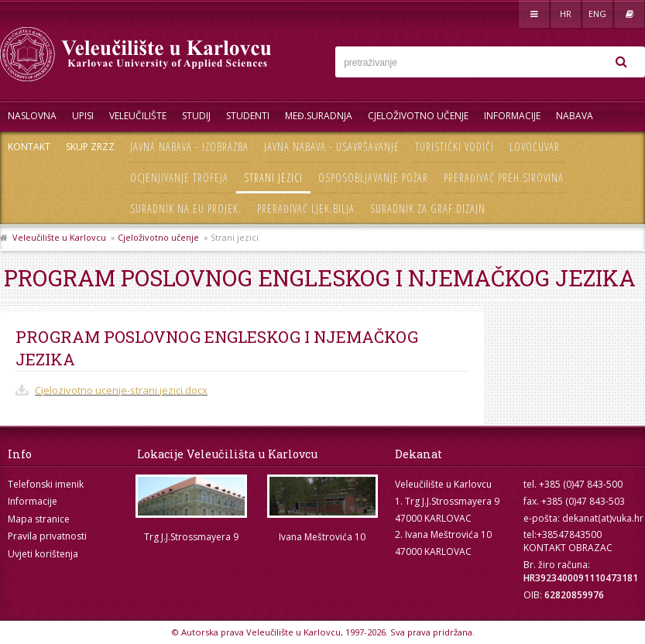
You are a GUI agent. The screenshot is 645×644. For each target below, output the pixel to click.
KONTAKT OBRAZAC (567, 547)
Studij (196, 115)
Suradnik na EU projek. (186, 208)
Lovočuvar (534, 146)
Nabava (574, 115)
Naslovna (32, 115)
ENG (597, 13)
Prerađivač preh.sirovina (504, 177)
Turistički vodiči (454, 146)
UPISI (83, 115)
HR (565, 13)
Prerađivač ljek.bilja (306, 208)
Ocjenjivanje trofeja (179, 177)
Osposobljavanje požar (373, 177)
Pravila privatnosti (47, 536)
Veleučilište (137, 115)
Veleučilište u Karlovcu (59, 237)
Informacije (512, 115)
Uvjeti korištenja (43, 553)
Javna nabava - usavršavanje (332, 146)
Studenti (247, 115)
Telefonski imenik (46, 484)
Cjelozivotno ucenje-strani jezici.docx (121, 390)
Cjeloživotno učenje (418, 115)
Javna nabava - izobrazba (189, 146)
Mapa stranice (39, 519)
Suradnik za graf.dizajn (427, 208)
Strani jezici (273, 177)
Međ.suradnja (318, 115)
